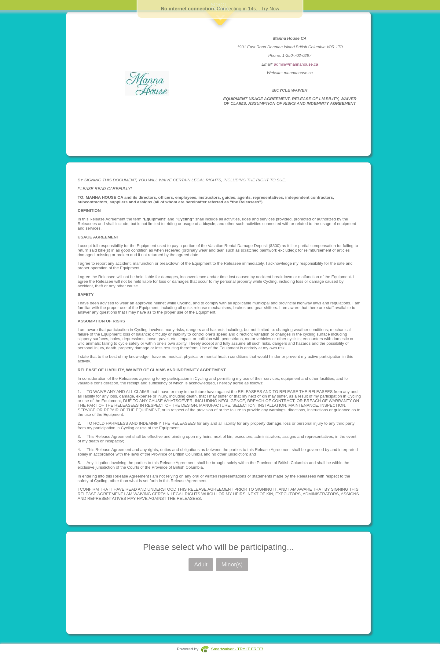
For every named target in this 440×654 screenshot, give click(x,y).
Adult (200, 564)
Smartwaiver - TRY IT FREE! (237, 649)
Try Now (270, 8)
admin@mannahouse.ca (296, 64)
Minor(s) (232, 564)
